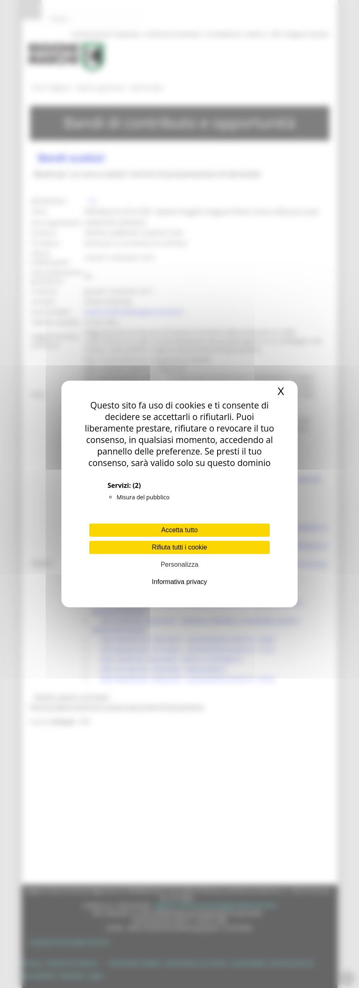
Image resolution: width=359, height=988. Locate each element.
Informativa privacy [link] (179, 581)
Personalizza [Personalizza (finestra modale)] (180, 564)
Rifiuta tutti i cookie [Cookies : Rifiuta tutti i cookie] (179, 547)
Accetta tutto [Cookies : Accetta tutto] (179, 529)
